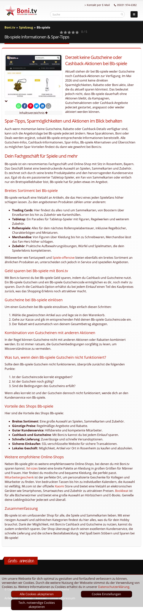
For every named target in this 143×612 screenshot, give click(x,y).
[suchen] (122, 14)
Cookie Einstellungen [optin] (106, 594)
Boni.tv (9, 27)
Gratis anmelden (21, 561)
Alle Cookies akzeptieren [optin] (37, 594)
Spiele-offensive (64, 258)
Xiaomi (59, 486)
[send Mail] (48, 106)
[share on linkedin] (42, 106)
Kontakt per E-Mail (97, 5)
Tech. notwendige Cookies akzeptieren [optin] (36, 605)
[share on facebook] (25, 106)
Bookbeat (121, 491)
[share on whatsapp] (19, 106)
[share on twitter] (36, 106)
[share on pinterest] (31, 106)
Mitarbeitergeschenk (19, 477)
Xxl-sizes (32, 468)
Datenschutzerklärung (113, 587)
